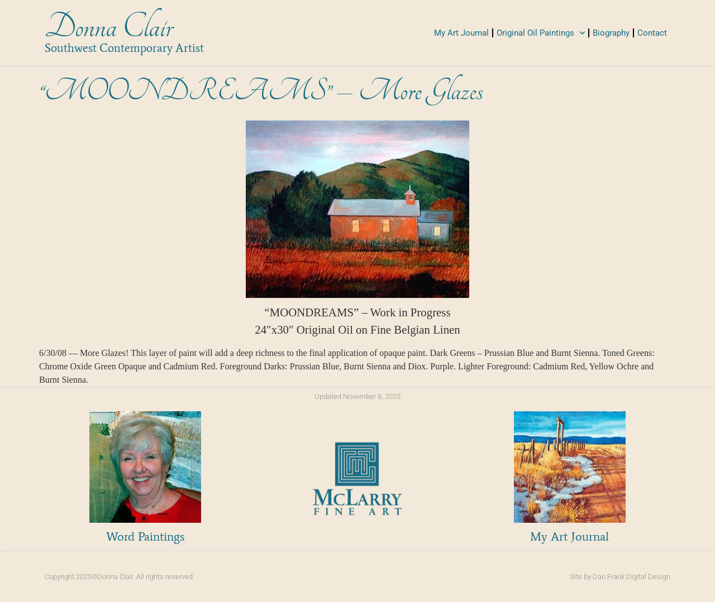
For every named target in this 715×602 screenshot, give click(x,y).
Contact (652, 33)
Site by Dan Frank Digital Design (620, 576)
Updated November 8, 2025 (357, 396)
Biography (611, 33)
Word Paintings (145, 536)
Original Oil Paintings (541, 33)
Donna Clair (109, 27)
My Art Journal (461, 33)
